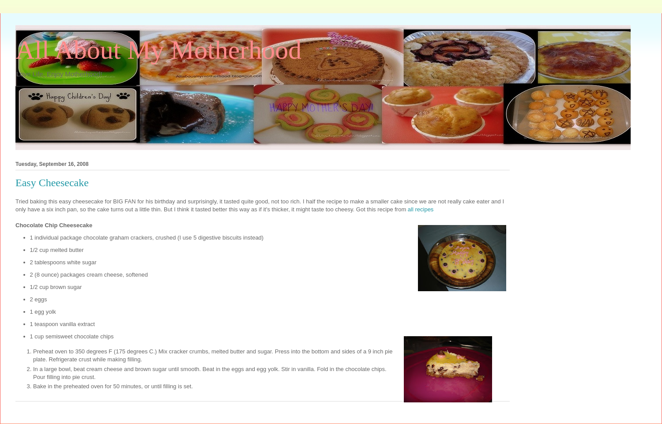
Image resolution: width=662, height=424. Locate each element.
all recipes (421, 209)
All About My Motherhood (158, 49)
